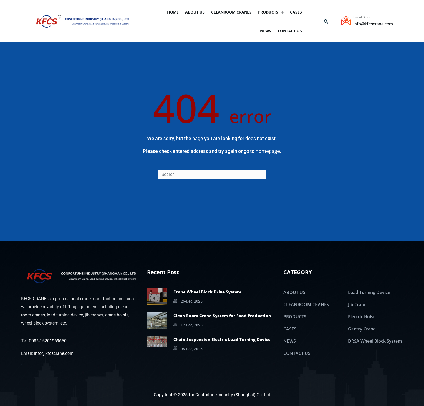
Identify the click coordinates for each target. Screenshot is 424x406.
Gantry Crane (362, 329)
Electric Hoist (361, 317)
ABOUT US (195, 12)
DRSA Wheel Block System (375, 341)
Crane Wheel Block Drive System (207, 291)
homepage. (268, 151)
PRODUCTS (271, 12)
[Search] (212, 174)
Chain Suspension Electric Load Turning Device (221, 339)
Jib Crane (357, 304)
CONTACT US (290, 30)
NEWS (265, 30)
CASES (296, 12)
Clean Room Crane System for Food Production (222, 315)
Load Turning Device (369, 292)
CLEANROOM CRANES (231, 12)
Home (173, 12)
